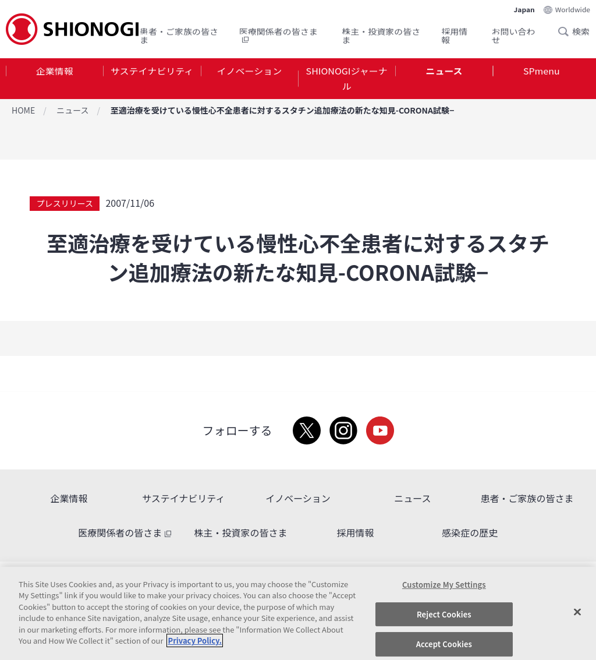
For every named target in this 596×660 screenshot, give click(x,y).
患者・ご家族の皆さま (179, 33)
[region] (298, 613)
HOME (23, 110)
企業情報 (54, 72)
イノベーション (249, 72)
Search (567, 28)
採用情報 (454, 33)
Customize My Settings (444, 584)
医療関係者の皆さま (278, 33)
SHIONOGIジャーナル (347, 80)
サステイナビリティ (152, 72)
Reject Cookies (444, 614)
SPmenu (541, 72)
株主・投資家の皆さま (381, 33)
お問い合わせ (513, 33)
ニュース (443, 72)
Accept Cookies (444, 644)
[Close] (577, 611)
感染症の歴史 (470, 532)
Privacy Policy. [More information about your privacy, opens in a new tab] (194, 640)
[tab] (54, 81)
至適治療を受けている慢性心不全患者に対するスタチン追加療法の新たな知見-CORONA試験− (283, 110)
